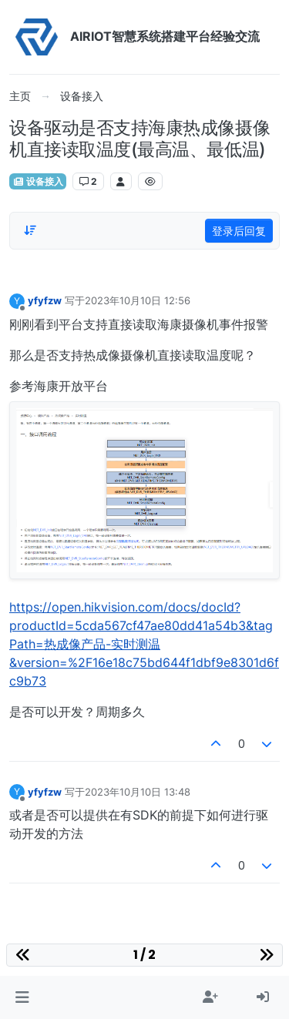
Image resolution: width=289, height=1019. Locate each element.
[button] (22, 997)
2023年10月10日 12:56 (137, 300)
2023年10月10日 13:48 (137, 792)
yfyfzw (45, 300)
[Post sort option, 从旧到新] (30, 230)
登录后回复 (239, 230)
